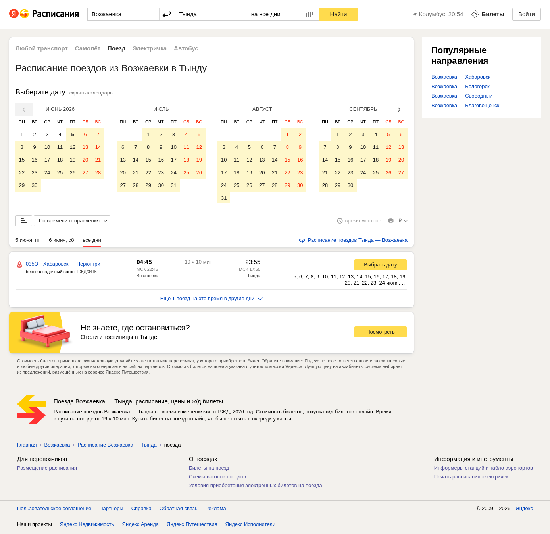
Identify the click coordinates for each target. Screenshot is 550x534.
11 (60, 147)
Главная (27, 446)
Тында (253, 277)
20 (85, 160)
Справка (141, 510)
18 (60, 160)
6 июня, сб (61, 242)
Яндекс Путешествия (192, 526)
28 (98, 172)
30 (34, 185)
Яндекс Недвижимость (87, 526)
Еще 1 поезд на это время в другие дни (211, 300)
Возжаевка (147, 277)
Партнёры (111, 510)
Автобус (186, 48)
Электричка (150, 48)
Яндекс (524, 510)
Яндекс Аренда (140, 526)
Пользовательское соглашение (54, 510)
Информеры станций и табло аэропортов (483, 469)
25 (60, 172)
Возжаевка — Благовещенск (465, 105)
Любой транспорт (41, 48)
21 (98, 160)
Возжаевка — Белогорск (460, 86)
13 (85, 147)
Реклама (216, 510)
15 (22, 160)
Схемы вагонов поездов (217, 478)
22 (22, 172)
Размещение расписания (47, 469)
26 (72, 172)
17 (47, 160)
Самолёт (87, 48)
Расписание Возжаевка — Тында (116, 446)
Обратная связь (179, 510)
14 (98, 147)
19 (72, 160)
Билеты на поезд (209, 469)
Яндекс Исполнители (250, 526)
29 (22, 185)
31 (173, 185)
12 (72, 147)
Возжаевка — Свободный (461, 96)
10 (47, 147)
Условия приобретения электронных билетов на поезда (255, 487)
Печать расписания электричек (471, 478)
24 (47, 172)
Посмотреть (380, 333)
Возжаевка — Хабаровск (460, 77)
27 (85, 172)
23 (34, 172)
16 (34, 160)
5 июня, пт (27, 242)
